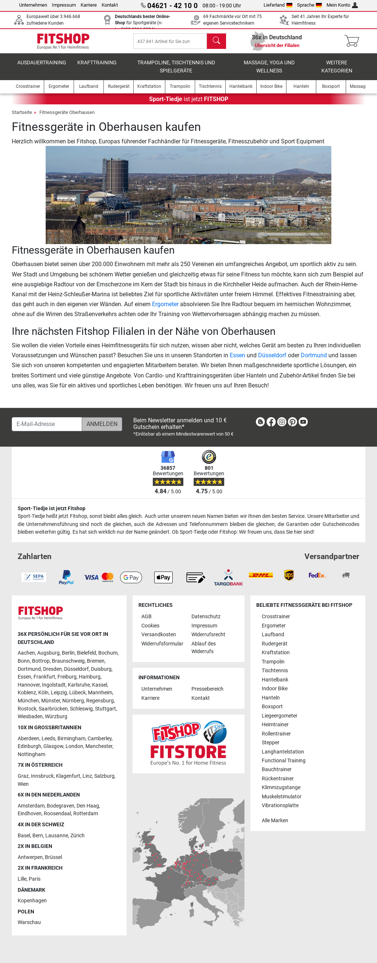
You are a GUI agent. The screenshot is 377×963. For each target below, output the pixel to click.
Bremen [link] (96, 661)
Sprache (309, 5)
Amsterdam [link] (31, 806)
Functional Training (284, 761)
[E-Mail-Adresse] (47, 424)
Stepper (270, 743)
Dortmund (314, 360)
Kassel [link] (99, 685)
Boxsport (272, 707)
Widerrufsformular (162, 644)
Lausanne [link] (56, 836)
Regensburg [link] (100, 701)
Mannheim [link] (100, 693)
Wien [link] (23, 784)
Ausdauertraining (41, 68)
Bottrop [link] (41, 661)
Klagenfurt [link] (68, 776)
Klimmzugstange (281, 787)
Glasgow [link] (53, 746)
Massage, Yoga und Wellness (269, 72)
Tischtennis (275, 670)
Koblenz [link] (27, 693)
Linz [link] (87, 776)
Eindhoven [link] (30, 813)
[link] (260, 423)
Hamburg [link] (90, 677)
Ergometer (165, 309)
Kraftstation (276, 652)
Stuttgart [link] (105, 709)
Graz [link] (23, 776)
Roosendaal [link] (57, 813)
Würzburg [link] (56, 716)
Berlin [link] (68, 653)
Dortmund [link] (29, 669)
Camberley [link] (100, 738)
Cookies (150, 626)
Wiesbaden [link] (30, 716)
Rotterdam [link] (85, 813)
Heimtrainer (275, 725)
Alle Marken (275, 820)
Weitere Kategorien (336, 72)
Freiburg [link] (67, 677)
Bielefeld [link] (86, 653)
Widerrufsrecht (208, 634)
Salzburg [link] (104, 776)
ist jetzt (188, 104)
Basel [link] (24, 836)
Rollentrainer (276, 734)
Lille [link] (22, 879)
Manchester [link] (98, 746)
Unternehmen (33, 5)
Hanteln (271, 698)
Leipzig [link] (59, 693)
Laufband (273, 634)
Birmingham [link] (71, 738)
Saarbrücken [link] (53, 709)
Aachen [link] (26, 653)
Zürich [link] (77, 836)
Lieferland (278, 5)
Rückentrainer (278, 779)
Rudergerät (275, 644)
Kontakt (110, 5)
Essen (237, 360)
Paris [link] (34, 879)
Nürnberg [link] (73, 701)
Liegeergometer (279, 716)
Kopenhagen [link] (32, 901)
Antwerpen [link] (30, 857)
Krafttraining (97, 68)
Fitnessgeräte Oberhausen (67, 117)
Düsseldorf (272, 360)
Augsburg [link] (48, 653)
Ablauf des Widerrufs (203, 648)
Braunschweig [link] (68, 661)
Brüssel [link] (53, 857)
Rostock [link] (27, 709)
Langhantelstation (283, 752)
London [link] (74, 746)
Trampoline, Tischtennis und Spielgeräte (176, 72)
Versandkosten (158, 634)
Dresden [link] (52, 669)
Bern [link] (37, 836)
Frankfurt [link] (44, 677)
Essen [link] (24, 677)
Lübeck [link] (77, 693)
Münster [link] (50, 701)
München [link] (28, 701)
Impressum (64, 5)
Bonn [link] (24, 661)
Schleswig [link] (81, 709)
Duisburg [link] (101, 669)
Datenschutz (206, 616)
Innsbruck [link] (42, 776)
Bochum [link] (107, 653)
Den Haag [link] (88, 806)
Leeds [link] (48, 738)
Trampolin (273, 662)
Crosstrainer (276, 616)
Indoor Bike (275, 688)
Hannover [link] (29, 685)
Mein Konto (342, 5)
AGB (146, 616)
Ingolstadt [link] (54, 685)
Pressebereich (207, 689)
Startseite (22, 117)
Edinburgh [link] (29, 746)
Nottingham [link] (31, 754)
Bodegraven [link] (60, 806)
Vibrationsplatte (280, 805)
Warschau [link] (29, 922)
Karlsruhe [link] (79, 685)
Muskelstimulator (282, 797)
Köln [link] (43, 693)
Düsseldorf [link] (76, 669)
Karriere (89, 5)
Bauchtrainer (277, 769)
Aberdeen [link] (28, 738)
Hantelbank (275, 680)
